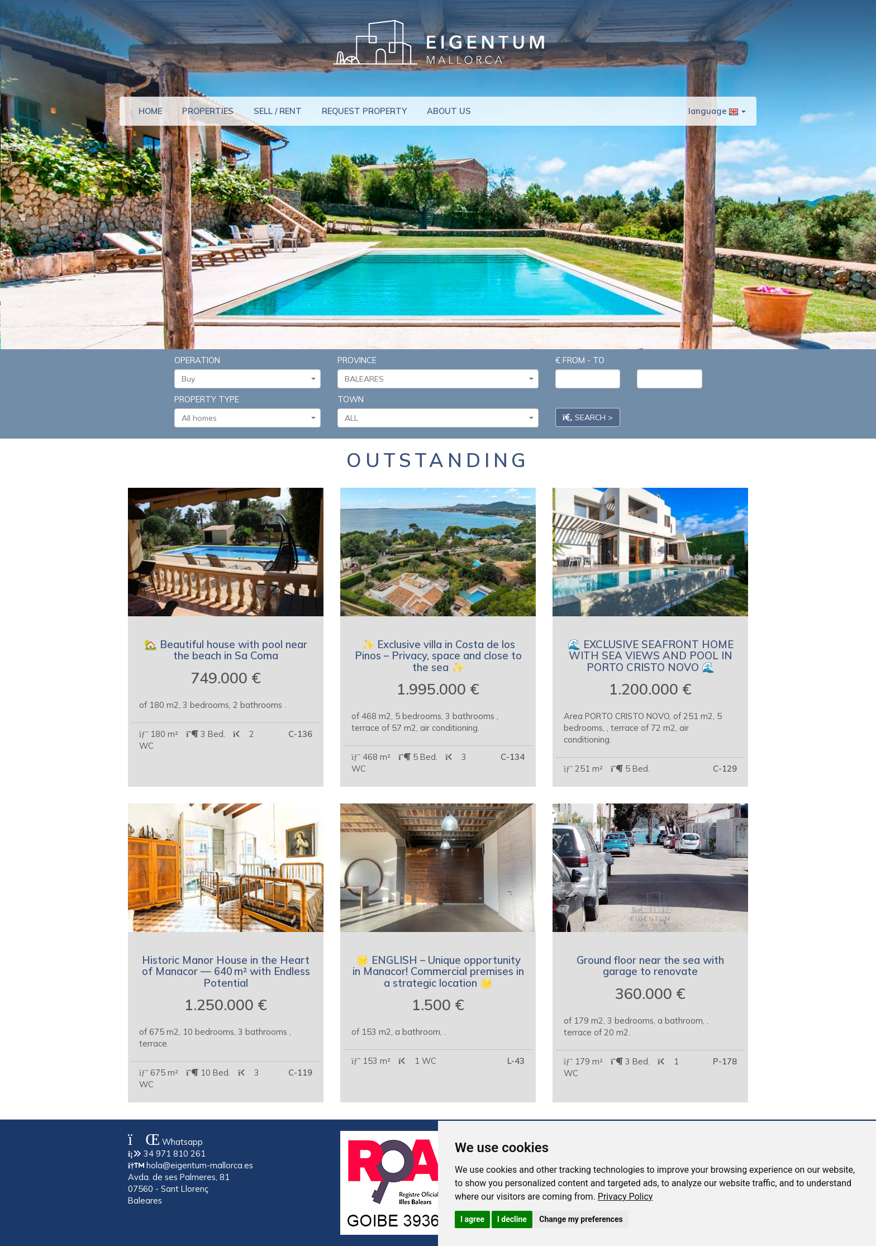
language (717, 111)
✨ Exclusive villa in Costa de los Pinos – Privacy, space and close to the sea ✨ (438, 656)
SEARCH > (588, 417)
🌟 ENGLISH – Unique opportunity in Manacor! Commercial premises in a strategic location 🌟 (438, 971)
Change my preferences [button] (580, 1219)
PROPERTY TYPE (206, 399)
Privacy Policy (625, 1196)
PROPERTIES (208, 111)
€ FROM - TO (579, 360)
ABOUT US (449, 111)
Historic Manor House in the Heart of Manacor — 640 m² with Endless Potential (226, 971)
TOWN (350, 399)
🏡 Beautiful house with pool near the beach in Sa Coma (225, 650)
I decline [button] (512, 1219)
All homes (249, 418)
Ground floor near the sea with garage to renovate (650, 965)
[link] (625, 1196)
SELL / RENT (278, 111)
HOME (150, 111)
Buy (249, 379)
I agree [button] (472, 1219)
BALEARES (439, 379)
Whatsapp (165, 1141)
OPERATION (197, 360)
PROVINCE (357, 360)
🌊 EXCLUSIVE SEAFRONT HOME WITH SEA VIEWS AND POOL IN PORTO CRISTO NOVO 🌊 (651, 656)
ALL (439, 418)
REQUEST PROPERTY (364, 111)
